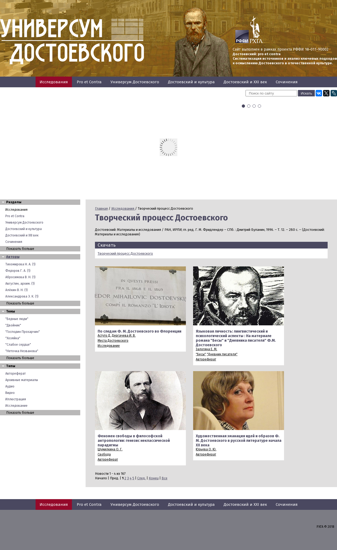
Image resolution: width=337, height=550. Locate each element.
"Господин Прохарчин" (22, 332)
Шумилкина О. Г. (110, 449)
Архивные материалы (21, 380)
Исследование (16, 406)
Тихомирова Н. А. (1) (20, 264)
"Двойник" (13, 325)
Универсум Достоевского (134, 82)
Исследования (54, 82)
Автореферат (15, 373)
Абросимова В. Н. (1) (20, 277)
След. (141, 478)
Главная (101, 208)
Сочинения (287, 82)
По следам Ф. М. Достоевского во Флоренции (139, 331)
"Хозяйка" (12, 338)
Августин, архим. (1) (20, 283)
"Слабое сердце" (18, 344)
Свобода (104, 454)
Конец (154, 478)
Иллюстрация (15, 399)
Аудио (9, 386)
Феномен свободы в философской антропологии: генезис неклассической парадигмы (134, 440)
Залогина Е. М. (206, 349)
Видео (10, 393)
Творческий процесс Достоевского (125, 253)
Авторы (13, 257)
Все (164, 478)
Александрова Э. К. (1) (22, 296)
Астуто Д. (104, 335)
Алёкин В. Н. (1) (16, 290)
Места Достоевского (113, 340)
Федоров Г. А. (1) (17, 271)
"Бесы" (201, 354)
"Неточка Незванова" (21, 351)
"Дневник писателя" (222, 354)
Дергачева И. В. (124, 335)
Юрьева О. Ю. (206, 449)
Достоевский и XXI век (245, 82)
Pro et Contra (89, 82)
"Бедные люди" (16, 319)
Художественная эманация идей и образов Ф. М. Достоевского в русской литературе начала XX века (238, 440)
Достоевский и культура (191, 82)
